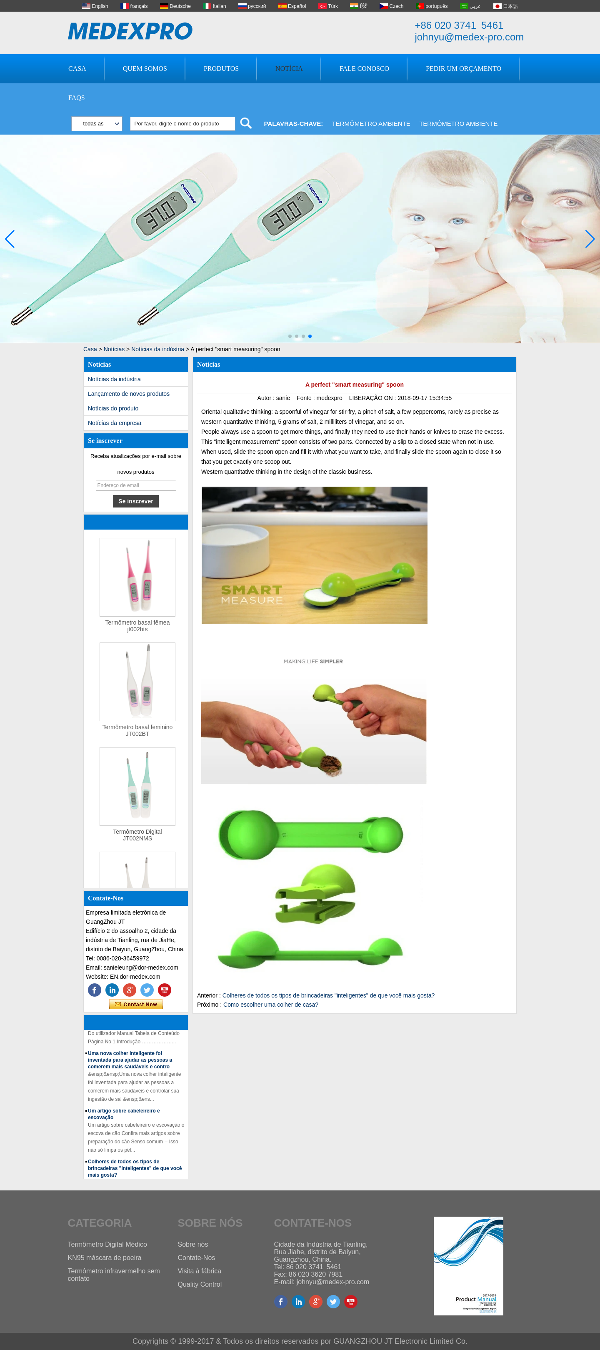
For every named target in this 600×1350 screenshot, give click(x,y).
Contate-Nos (196, 1257)
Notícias (114, 349)
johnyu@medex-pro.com (469, 36)
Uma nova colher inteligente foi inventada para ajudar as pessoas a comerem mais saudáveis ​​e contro (130, 1061)
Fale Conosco (364, 68)
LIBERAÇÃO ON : (373, 398)
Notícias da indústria (157, 349)
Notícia (289, 68)
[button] (290, 336)
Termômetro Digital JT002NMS (137, 836)
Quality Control (200, 1284)
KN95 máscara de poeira (105, 1257)
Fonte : (306, 398)
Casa (77, 68)
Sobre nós (193, 1244)
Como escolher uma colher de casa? (270, 1004)
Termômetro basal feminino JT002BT (137, 732)
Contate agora (136, 1004)
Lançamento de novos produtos (129, 393)
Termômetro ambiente (371, 123)
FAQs (76, 97)
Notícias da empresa (114, 423)
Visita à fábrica (200, 1271)
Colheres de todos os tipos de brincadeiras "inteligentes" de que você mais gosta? (135, 1170)
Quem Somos (145, 68)
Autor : (267, 398)
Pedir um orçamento (463, 68)
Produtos (221, 68)
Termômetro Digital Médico (107, 1244)
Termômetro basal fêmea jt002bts (137, 627)
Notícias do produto (113, 408)
